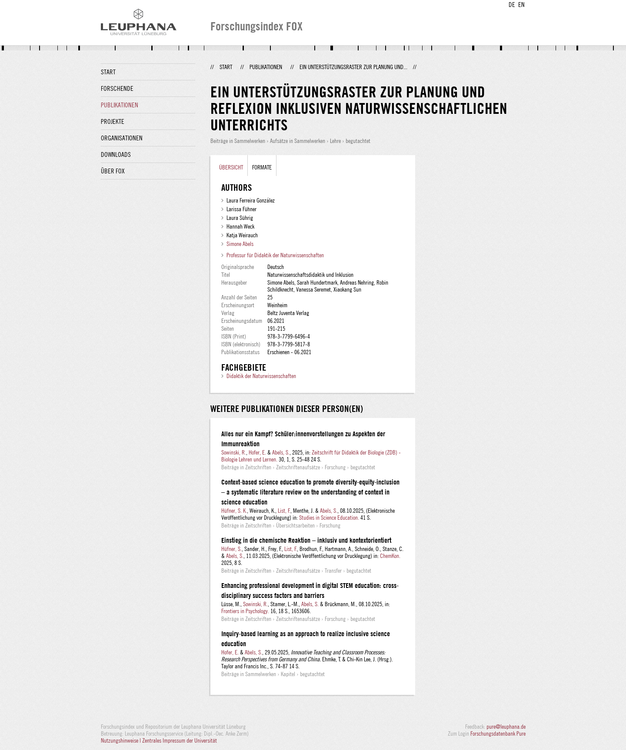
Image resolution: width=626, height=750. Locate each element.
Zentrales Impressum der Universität (179, 740)
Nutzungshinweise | (121, 740)
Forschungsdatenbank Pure (498, 733)
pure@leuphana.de (506, 726)
